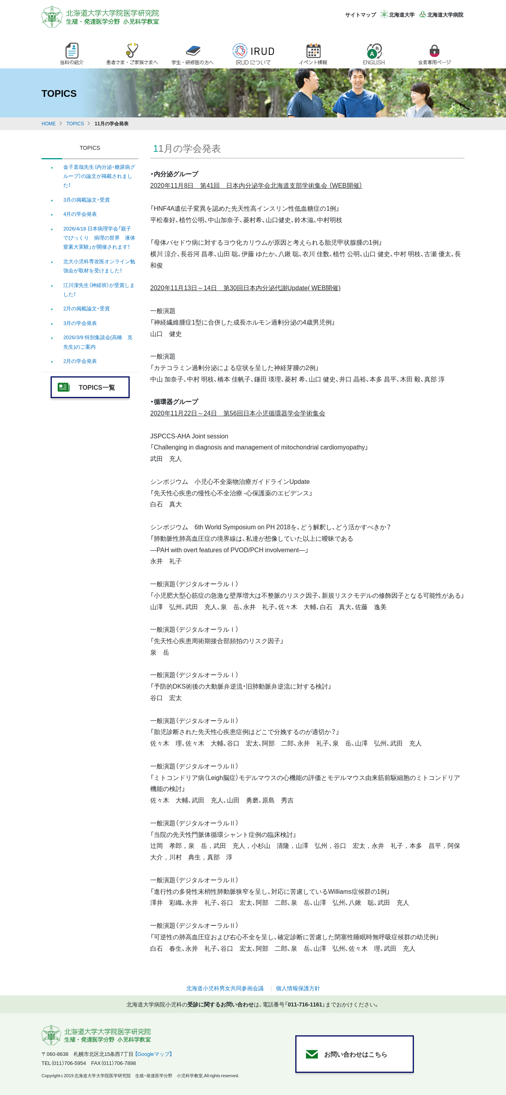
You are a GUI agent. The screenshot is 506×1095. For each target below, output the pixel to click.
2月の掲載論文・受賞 (86, 308)
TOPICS (75, 123)
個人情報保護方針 (298, 988)
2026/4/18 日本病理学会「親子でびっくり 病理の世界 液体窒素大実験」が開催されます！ (99, 238)
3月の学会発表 (80, 323)
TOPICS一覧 (97, 387)
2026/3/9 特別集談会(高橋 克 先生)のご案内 (97, 341)
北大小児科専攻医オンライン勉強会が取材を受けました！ (99, 265)
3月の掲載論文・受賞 (86, 199)
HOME (49, 123)
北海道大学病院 (445, 14)
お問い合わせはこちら (355, 1054)
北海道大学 (402, 14)
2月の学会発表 (80, 360)
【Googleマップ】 (153, 1053)
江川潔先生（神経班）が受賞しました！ (99, 289)
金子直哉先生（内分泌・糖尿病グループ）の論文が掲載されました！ (99, 176)
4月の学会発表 (80, 213)
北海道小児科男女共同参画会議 (225, 988)
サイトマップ (360, 14)
